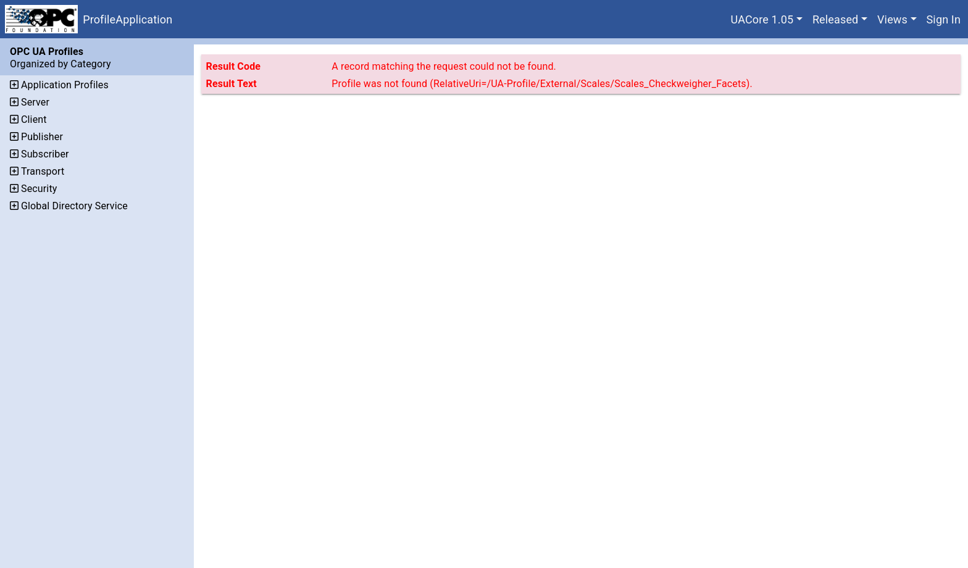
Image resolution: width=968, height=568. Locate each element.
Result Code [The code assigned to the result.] (233, 66)
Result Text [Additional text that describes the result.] (231, 84)
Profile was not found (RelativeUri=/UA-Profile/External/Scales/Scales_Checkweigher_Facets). (542, 84)
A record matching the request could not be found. (444, 66)
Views (892, 19)
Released (835, 19)
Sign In (944, 19)
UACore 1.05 (762, 19)
